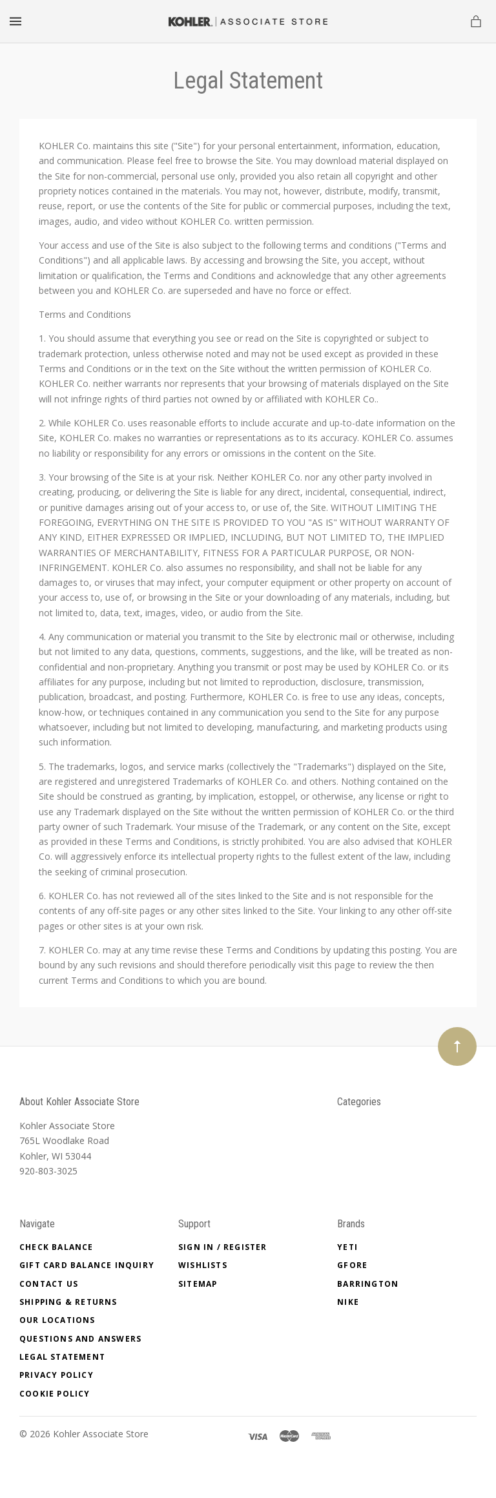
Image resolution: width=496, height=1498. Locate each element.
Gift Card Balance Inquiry (86, 1265)
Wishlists (202, 1265)
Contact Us (48, 1283)
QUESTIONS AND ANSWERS (80, 1338)
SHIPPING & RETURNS (68, 1301)
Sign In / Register (222, 1247)
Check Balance (56, 1247)
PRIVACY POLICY (56, 1374)
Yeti (347, 1247)
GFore (352, 1265)
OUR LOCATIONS (57, 1320)
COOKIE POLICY (54, 1393)
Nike (348, 1301)
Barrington (367, 1283)
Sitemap (197, 1283)
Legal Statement (62, 1356)
